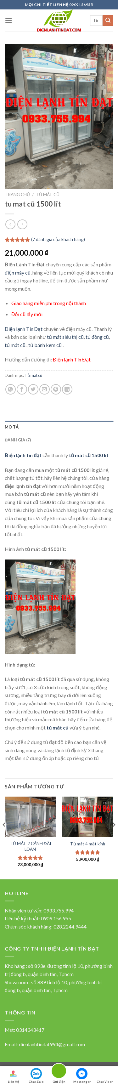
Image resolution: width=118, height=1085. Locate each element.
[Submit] (108, 20)
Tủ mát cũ (47, 194)
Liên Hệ (13, 1075)
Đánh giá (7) (18, 439)
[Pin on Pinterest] (56, 389)
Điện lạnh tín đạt (23, 455)
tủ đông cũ (97, 337)
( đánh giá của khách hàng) (58, 239)
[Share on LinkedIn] (67, 389)
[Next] (113, 837)
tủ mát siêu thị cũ (65, 337)
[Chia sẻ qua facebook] (22, 389)
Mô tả (12, 426)
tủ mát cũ (15, 345)
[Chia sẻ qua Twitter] (33, 389)
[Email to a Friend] (44, 389)
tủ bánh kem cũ (44, 345)
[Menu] (8, 20)
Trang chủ (17, 194)
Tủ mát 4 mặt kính (87, 843)
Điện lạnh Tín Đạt (23, 329)
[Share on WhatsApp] (10, 389)
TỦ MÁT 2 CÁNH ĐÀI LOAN (30, 846)
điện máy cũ (18, 273)
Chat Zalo (36, 1075)
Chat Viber (105, 1075)
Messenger (82, 1075)
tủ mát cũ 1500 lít (89, 455)
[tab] (59, 427)
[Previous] (4, 837)
